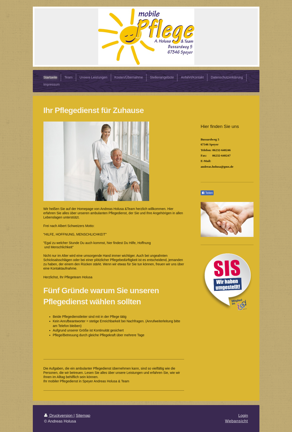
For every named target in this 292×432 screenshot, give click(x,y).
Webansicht (236, 421)
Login (243, 415)
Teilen (207, 193)
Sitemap (83, 415)
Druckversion (59, 415)
